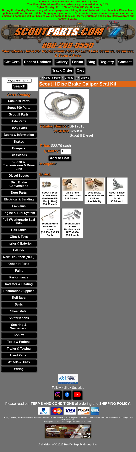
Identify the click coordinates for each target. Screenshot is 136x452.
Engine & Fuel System (19, 213)
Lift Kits (19, 250)
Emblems (19, 206)
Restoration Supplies (18, 291)
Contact (125, 62)
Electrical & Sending (19, 199)
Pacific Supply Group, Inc (80, 444)
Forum (77, 62)
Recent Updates (37, 62)
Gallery (61, 62)
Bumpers (18, 148)
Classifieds (19, 155)
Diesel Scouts (19, 175)
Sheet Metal (18, 311)
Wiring (19, 369)
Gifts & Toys (19, 236)
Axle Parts (18, 121)
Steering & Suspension (19, 326)
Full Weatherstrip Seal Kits (19, 221)
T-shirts (18, 335)
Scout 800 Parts (18, 107)
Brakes (19, 141)
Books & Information (19, 134)
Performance (18, 277)
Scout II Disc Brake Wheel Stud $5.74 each (117, 197)
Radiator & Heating (19, 284)
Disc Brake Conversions (18, 184)
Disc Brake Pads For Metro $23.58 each (72, 195)
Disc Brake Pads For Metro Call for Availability (94, 197)
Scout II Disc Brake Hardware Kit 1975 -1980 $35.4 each (72, 229)
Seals (19, 304)
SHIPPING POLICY (114, 404)
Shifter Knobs (19, 318)
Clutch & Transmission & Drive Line (19, 165)
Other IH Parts (18, 263)
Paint (19, 270)
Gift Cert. (12, 62)
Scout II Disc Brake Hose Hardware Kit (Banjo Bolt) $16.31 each (50, 198)
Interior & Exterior (19, 243)
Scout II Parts (19, 114)
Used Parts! (18, 355)
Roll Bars (18, 297)
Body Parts (19, 128)
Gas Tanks (19, 230)
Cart (80, 70)
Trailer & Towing (19, 348)
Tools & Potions (18, 341)
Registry (107, 62)
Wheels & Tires (19, 362)
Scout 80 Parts (19, 101)
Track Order (62, 70)
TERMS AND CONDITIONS (52, 404)
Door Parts (19, 192)
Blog (91, 62)
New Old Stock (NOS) (19, 257)
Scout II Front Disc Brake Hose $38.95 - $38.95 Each (50, 229)
